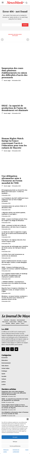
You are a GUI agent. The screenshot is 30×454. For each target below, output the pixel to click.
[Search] (25, 24)
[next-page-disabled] (27, 39)
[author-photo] (3, 80)
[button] (27, 419)
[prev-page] (2, 39)
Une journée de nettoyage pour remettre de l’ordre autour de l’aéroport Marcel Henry (15, 248)
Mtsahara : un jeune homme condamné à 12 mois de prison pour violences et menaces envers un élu (14, 297)
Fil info (3, 402)
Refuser (15, 441)
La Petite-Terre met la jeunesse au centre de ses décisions (13, 255)
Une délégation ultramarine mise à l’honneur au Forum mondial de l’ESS (12, 179)
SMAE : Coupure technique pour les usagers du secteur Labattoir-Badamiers (15, 268)
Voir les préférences (15, 446)
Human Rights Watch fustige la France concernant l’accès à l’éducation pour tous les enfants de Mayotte (14, 143)
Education (4, 396)
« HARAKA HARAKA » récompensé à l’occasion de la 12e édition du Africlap (14, 282)
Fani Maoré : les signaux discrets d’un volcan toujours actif (14, 240)
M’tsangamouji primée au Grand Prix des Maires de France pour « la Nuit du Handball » (14, 191)
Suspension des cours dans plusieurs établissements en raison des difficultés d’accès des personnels (14, 73)
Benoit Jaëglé (7, 80)
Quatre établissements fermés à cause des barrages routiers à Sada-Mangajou (14, 261)
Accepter (15, 437)
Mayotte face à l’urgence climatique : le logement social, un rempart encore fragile (14, 289)
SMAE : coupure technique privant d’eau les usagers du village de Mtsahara (14, 219)
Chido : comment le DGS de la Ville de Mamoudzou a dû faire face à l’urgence (14, 226)
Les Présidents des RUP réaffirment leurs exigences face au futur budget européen (15, 199)
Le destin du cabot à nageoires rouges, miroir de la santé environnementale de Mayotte (14, 233)
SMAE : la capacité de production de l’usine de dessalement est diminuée (15, 108)
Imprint (26, 449)
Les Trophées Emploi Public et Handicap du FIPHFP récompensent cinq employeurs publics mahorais (14, 275)
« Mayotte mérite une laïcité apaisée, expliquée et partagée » (14, 213)
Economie (4, 415)
